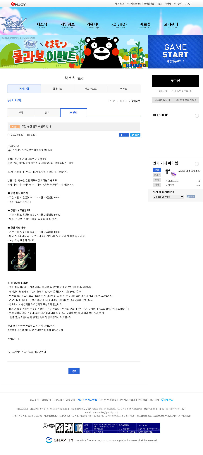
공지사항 (24, 89)
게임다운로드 (175, 61)
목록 (74, 371)
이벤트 (123, 89)
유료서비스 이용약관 (64, 400)
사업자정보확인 (51, 415)
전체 (20, 112)
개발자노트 (91, 89)
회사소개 (34, 400)
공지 (47, 112)
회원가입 (163, 91)
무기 (157, 170)
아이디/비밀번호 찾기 (182, 91)
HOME (111, 101)
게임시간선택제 (127, 400)
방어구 (157, 175)
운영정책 (142, 400)
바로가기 (190, 197)
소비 (157, 180)
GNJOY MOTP (163, 100)
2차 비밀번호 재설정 (186, 100)
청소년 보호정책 (107, 400)
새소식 (123, 101)
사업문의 (168, 400)
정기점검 (154, 400)
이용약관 (46, 400)
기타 (157, 185)
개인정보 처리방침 (87, 400)
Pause (144, 65)
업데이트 (57, 89)
